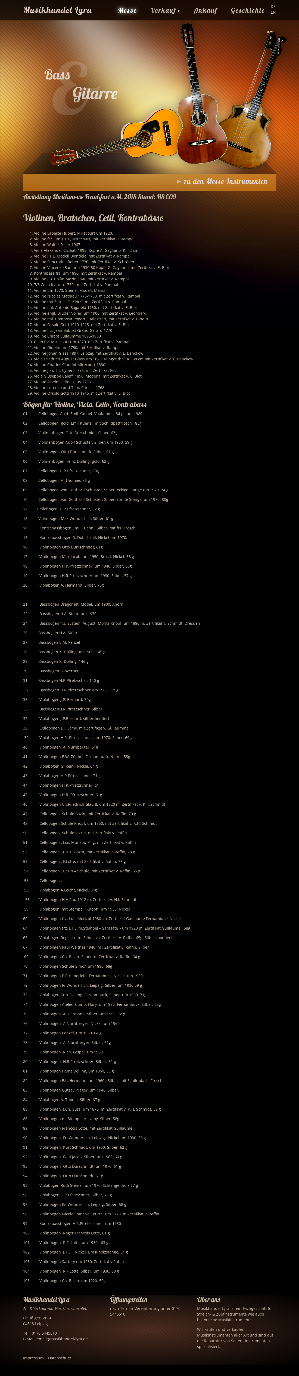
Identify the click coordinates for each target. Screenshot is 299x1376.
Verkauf (163, 10)
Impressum (33, 1357)
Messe (127, 10)
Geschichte (248, 10)
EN (273, 12)
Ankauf (205, 10)
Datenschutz (59, 1357)
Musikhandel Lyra (57, 10)
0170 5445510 (44, 1333)
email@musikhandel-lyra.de (62, 1338)
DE (273, 6)
